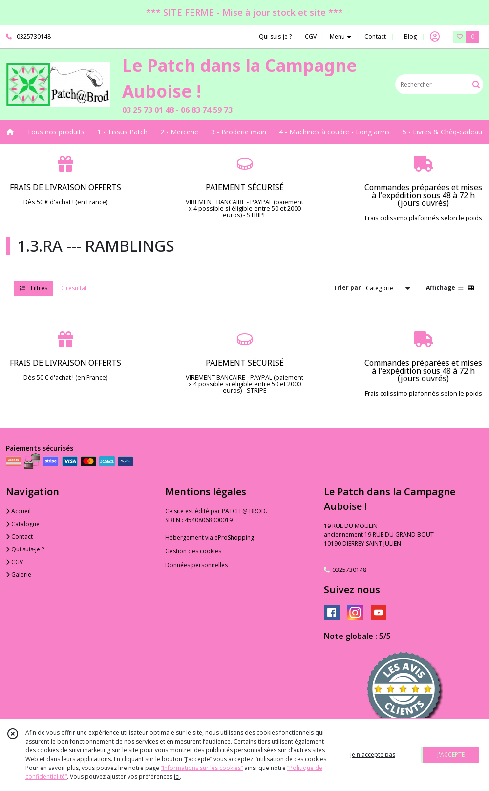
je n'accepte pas (372, 754)
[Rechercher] (476, 84)
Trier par (347, 288)
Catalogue (23, 524)
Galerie (18, 575)
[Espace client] (435, 37)
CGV (14, 562)
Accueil (18, 511)
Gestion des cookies (193, 551)
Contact (375, 36)
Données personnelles (196, 565)
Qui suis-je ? (25, 549)
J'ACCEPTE (451, 754)
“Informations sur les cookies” (202, 768)
